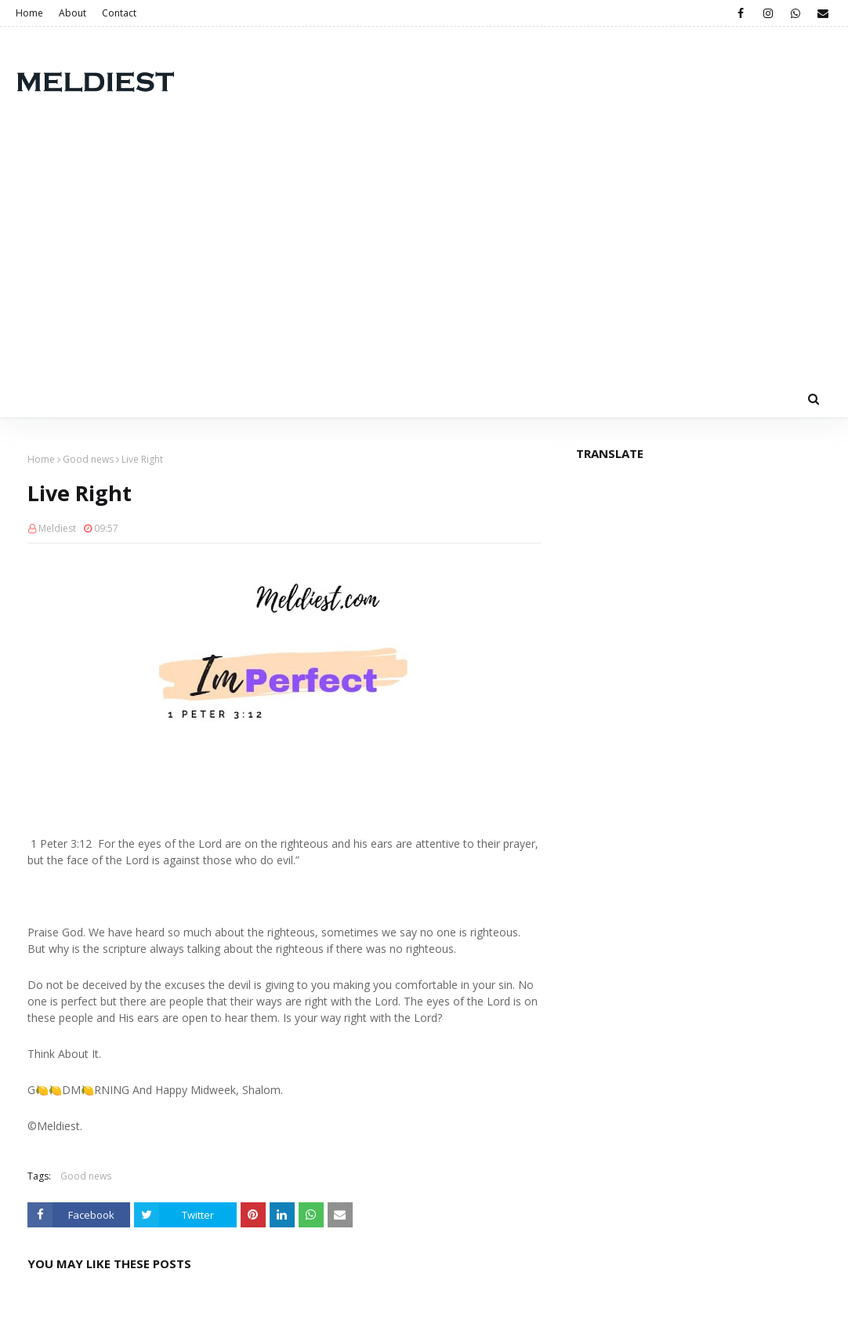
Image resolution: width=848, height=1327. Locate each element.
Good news (88, 459)
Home (29, 13)
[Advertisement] (424, 262)
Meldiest (57, 528)
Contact (119, 13)
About (72, 13)
